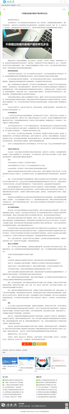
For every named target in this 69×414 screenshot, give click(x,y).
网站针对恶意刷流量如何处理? (13, 394)
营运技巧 (7, 5)
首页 (3, 5)
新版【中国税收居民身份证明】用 (13, 389)
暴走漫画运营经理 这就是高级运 (47, 397)
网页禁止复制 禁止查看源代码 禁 (13, 380)
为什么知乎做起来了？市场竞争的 (47, 387)
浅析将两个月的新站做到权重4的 (47, 382)
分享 (41, 344)
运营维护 (13, 5)
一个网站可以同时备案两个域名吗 (13, 385)
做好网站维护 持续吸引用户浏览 (47, 385)
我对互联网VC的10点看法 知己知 (47, 389)
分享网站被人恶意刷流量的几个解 (13, 392)
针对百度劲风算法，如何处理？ (13, 387)
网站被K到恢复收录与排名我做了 (47, 394)
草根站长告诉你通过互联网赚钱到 (47, 392)
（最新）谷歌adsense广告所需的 (13, 382)
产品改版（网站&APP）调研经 (13, 397)
